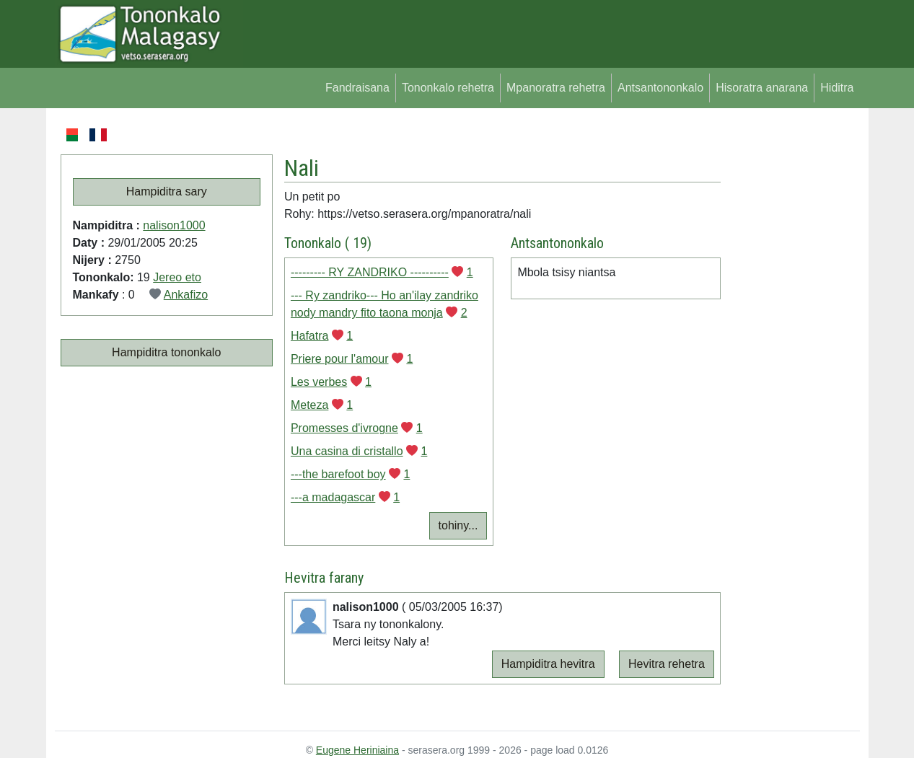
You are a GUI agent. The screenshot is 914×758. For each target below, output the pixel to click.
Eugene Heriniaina (357, 750)
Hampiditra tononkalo (166, 352)
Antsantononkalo (660, 87)
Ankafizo (186, 294)
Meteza (309, 405)
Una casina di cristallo (347, 451)
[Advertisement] (790, 341)
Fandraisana (357, 87)
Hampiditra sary (166, 191)
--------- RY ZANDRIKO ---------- (370, 272)
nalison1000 (174, 225)
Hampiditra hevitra (548, 664)
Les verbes (319, 382)
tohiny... (458, 525)
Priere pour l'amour (340, 359)
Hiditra (836, 87)
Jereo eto (177, 277)
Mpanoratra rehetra (555, 87)
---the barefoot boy (338, 474)
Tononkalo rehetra (448, 87)
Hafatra (309, 336)
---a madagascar (333, 497)
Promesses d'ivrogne (344, 428)
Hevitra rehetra (666, 664)
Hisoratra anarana (762, 87)
